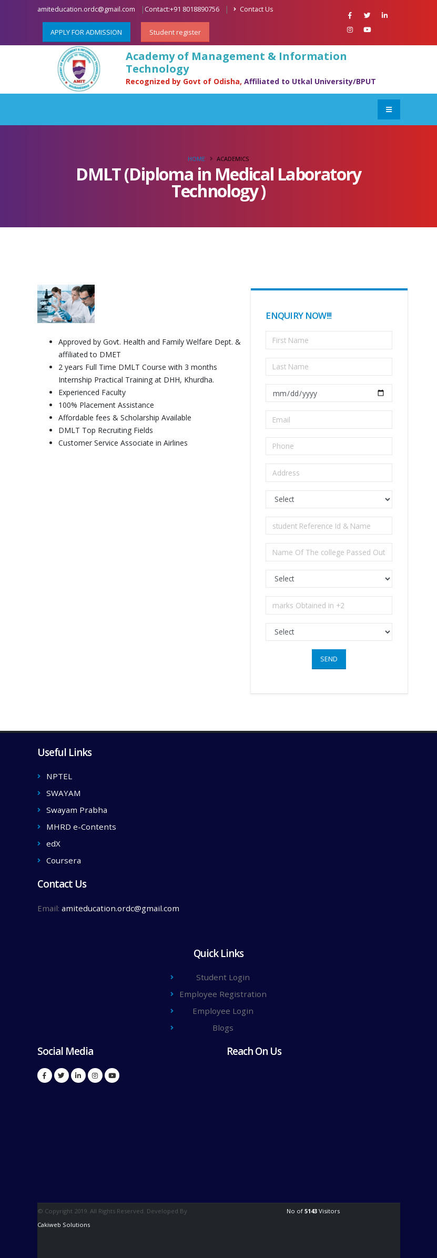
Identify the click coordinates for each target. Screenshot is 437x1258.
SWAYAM (63, 793)
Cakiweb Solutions (63, 1225)
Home (196, 159)
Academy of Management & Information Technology (236, 62)
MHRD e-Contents (81, 826)
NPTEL (59, 776)
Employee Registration (223, 994)
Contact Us (253, 9)
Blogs (222, 1027)
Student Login (223, 977)
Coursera (63, 860)
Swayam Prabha (76, 809)
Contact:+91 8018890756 (182, 9)
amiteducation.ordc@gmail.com (86, 9)
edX (53, 843)
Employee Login (222, 1010)
